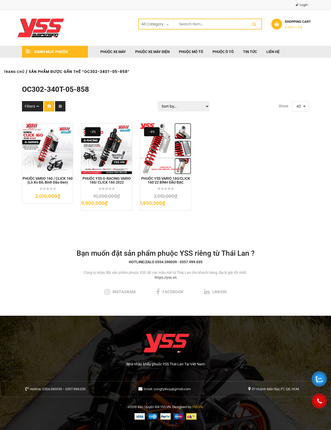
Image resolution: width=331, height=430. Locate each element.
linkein (219, 292)
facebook (172, 292)
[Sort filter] (183, 106)
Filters (30, 106)
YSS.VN (197, 407)
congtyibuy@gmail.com (172, 389)
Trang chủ (14, 72)
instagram (124, 292)
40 (298, 106)
